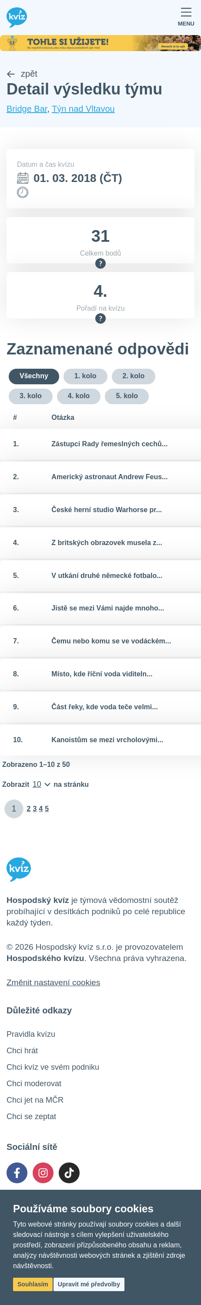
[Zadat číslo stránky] (14, 808)
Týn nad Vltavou (83, 109)
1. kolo (85, 376)
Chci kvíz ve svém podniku (53, 1067)
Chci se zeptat (31, 1116)
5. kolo (127, 395)
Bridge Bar (27, 109)
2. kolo (134, 376)
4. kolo (79, 395)
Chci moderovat (34, 1083)
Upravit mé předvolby (89, 1284)
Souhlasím (32, 1284)
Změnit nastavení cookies (53, 982)
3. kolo (31, 395)
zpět (22, 73)
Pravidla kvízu (31, 1034)
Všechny (34, 376)
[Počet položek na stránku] (45, 784)
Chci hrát (22, 1050)
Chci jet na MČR (35, 1100)
